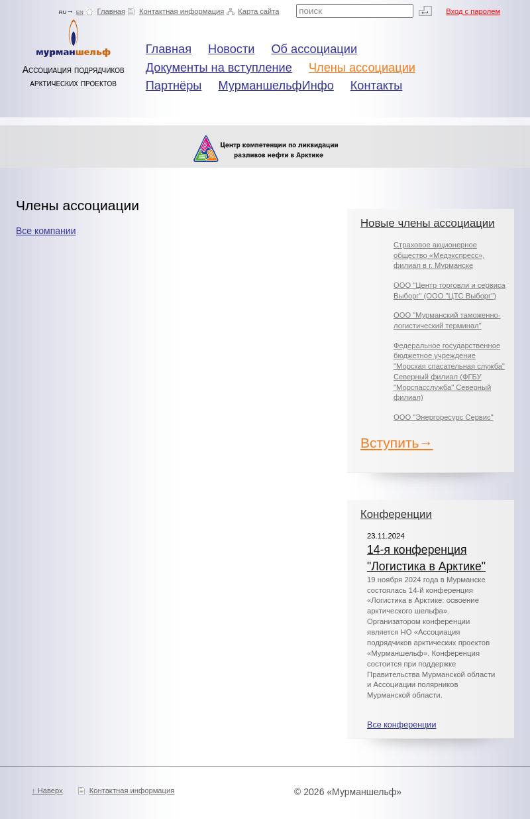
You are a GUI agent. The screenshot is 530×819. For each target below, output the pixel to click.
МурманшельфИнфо (275, 85)
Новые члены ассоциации (427, 223)
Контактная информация (182, 11)
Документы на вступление (219, 67)
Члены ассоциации (362, 67)
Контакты (376, 85)
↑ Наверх (47, 790)
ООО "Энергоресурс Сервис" (444, 417)
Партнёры (174, 85)
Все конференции (401, 724)
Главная (111, 11)
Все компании (46, 230)
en (79, 11)
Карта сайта (258, 11)
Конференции (396, 514)
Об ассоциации (314, 49)
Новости (231, 49)
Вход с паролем (473, 11)
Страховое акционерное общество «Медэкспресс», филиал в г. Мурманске (439, 255)
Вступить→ (396, 442)
